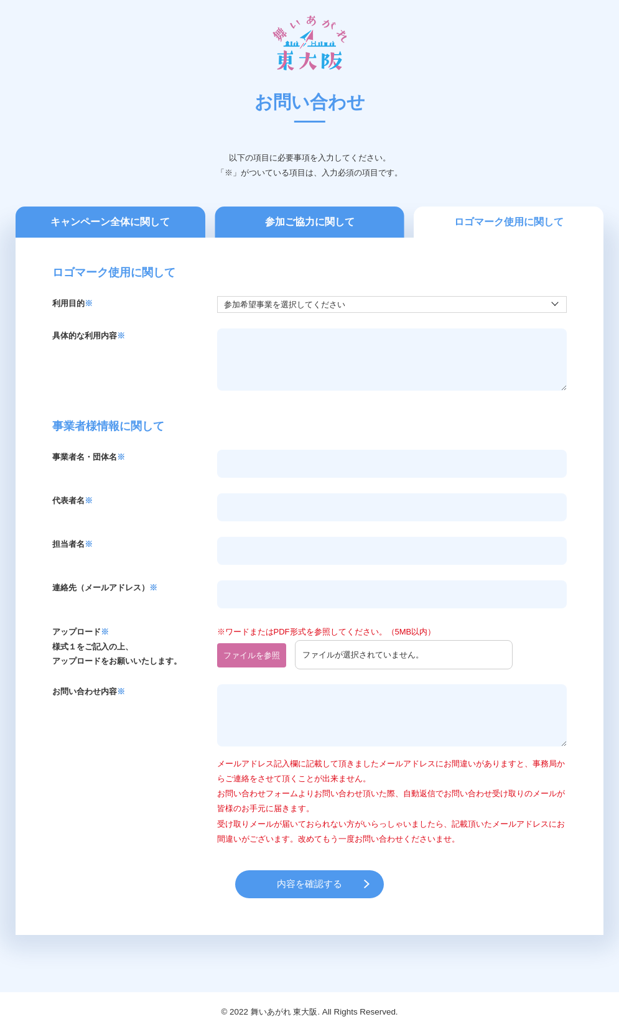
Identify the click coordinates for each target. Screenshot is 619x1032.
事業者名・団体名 (88, 457)
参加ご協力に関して (310, 221)
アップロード (80, 631)
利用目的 (72, 303)
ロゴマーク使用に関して (509, 221)
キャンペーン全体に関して (110, 221)
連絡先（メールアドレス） (104, 587)
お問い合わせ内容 (88, 691)
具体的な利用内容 (88, 335)
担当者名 (72, 544)
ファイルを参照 (251, 655)
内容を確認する (309, 883)
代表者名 (72, 500)
